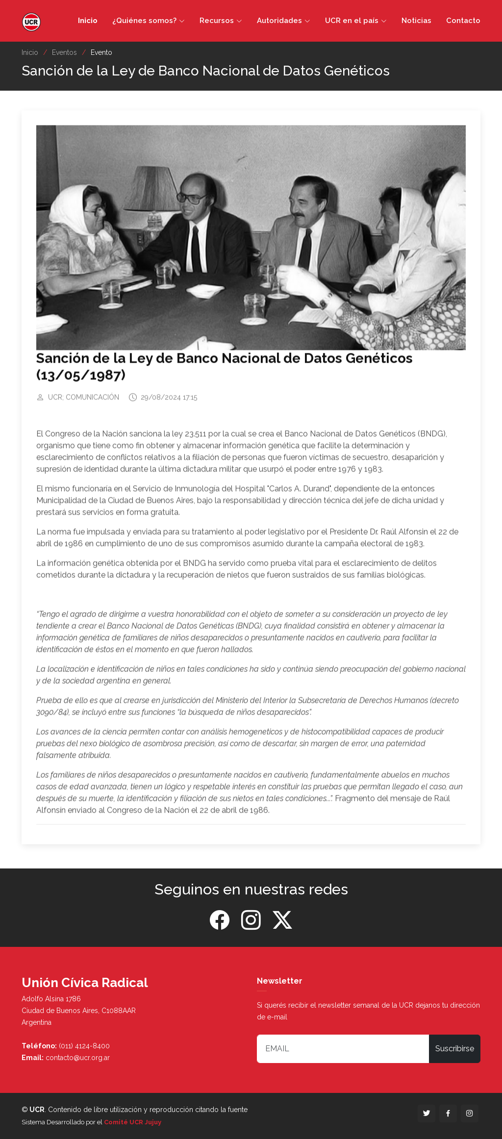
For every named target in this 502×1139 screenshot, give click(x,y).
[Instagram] (251, 920)
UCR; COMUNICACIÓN (83, 401)
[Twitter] (282, 920)
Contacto (463, 20)
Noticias (416, 20)
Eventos (64, 52)
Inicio (88, 20)
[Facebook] (219, 920)
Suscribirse (454, 1048)
